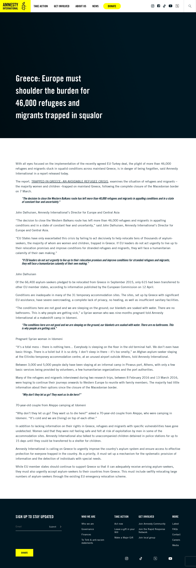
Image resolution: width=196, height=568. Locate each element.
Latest (175, 523)
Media (175, 545)
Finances (86, 534)
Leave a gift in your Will (124, 530)
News (95, 6)
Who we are (87, 523)
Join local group (147, 537)
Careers (176, 539)
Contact (176, 534)
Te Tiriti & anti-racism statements (92, 541)
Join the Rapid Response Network (152, 530)
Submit (52, 526)
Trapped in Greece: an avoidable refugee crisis (69, 181)
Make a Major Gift (123, 537)
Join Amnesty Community (152, 523)
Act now (118, 523)
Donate (112, 6)
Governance (87, 529)
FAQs (175, 529)
